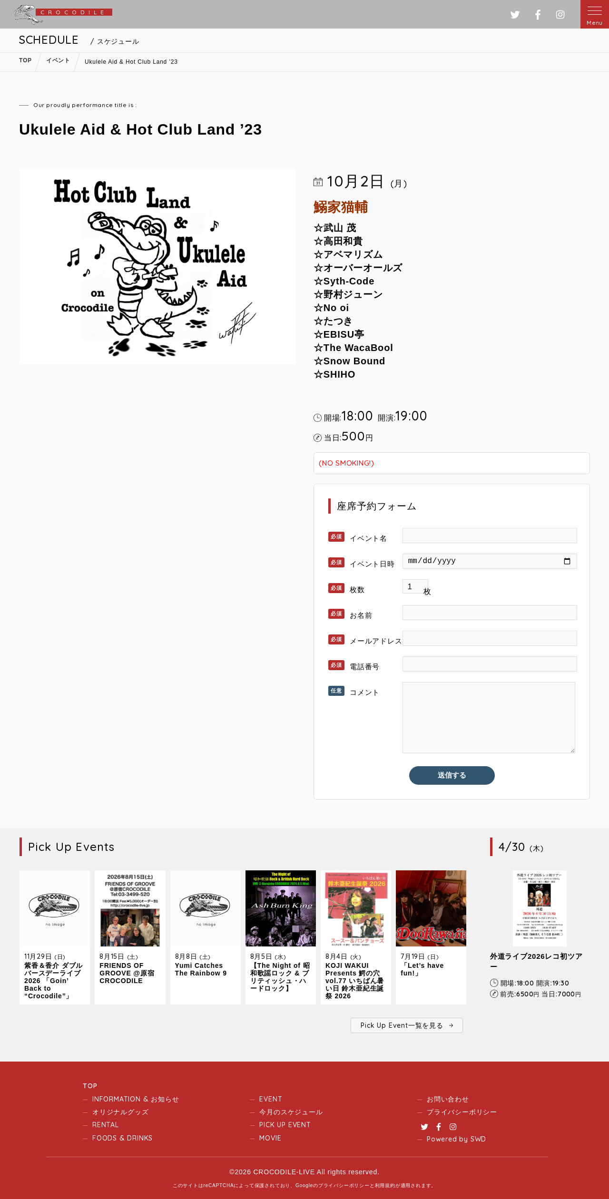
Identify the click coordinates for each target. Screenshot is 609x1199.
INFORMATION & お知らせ (135, 1099)
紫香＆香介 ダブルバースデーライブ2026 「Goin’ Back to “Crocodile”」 (53, 981)
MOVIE (270, 1138)
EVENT (270, 1099)
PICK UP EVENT (285, 1125)
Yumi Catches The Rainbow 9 (201, 969)
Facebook (438, 1126)
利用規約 (385, 1185)
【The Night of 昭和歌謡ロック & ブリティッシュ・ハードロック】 (280, 977)
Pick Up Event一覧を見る (402, 1025)
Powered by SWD (456, 1139)
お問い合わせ (448, 1099)
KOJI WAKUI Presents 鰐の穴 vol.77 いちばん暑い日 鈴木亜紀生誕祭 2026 (354, 981)
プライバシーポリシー (462, 1112)
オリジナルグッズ (120, 1112)
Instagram (453, 1126)
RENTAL (105, 1125)
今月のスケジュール (291, 1112)
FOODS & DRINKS (122, 1138)
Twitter (424, 1126)
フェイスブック (538, 14)
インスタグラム (560, 14)
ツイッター (515, 14)
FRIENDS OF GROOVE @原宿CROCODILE (126, 973)
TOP (90, 1086)
